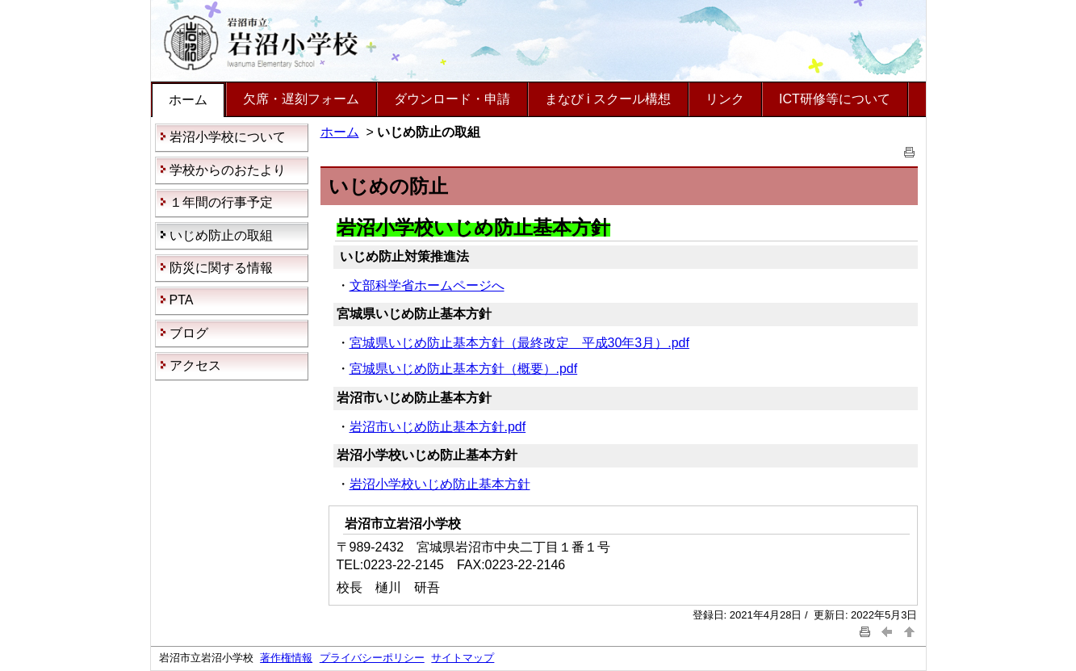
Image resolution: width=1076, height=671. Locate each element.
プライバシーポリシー (372, 658)
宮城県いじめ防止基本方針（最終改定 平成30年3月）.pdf (519, 343)
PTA (182, 300)
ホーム (188, 100)
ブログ (189, 333)
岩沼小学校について (228, 137)
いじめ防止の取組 (221, 235)
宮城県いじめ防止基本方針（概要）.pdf (464, 368)
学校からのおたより (228, 170)
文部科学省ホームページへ (427, 285)
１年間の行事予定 (221, 202)
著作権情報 (286, 658)
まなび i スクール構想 (608, 99)
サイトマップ (462, 658)
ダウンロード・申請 (452, 99)
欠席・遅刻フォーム (301, 99)
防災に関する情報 (221, 268)
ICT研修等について (834, 99)
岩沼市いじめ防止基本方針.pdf (438, 427)
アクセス (195, 365)
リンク (724, 99)
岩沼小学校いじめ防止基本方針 (440, 484)
